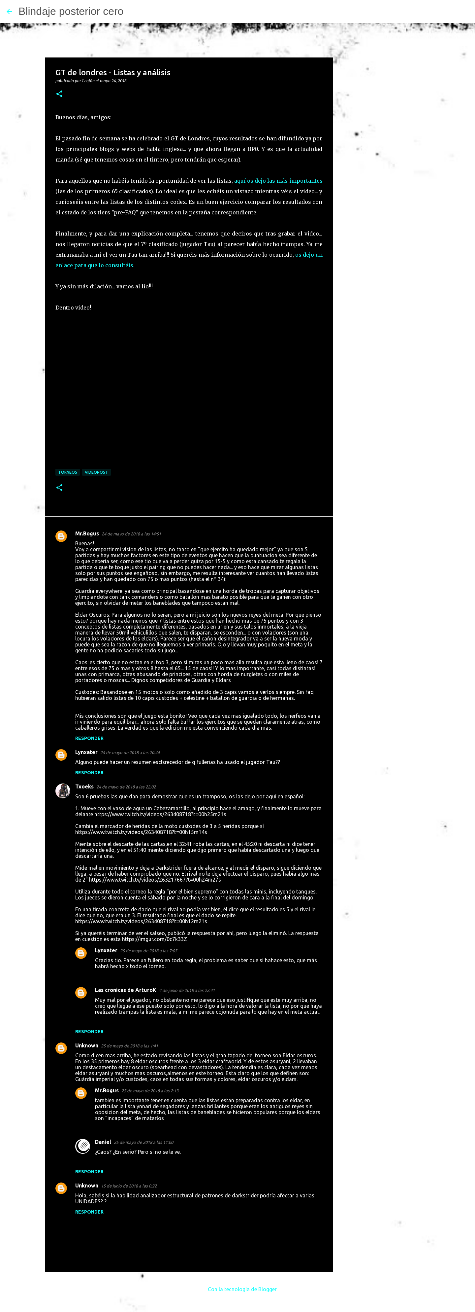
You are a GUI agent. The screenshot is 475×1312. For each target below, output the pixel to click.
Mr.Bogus (87, 533)
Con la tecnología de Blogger (238, 1289)
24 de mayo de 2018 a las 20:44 (130, 752)
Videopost (96, 472)
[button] (59, 94)
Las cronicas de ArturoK (125, 990)
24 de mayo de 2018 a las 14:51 (131, 533)
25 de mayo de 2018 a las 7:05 (148, 950)
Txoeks (84, 786)
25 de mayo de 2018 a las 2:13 (149, 1090)
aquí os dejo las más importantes (278, 180)
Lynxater (86, 752)
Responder (89, 738)
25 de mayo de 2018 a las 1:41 (129, 1045)
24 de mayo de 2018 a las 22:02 (126, 786)
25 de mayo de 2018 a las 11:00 (143, 1142)
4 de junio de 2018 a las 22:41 (187, 990)
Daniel (103, 1142)
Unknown (86, 1045)
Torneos (67, 472)
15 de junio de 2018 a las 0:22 (129, 1186)
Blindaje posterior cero (70, 11)
